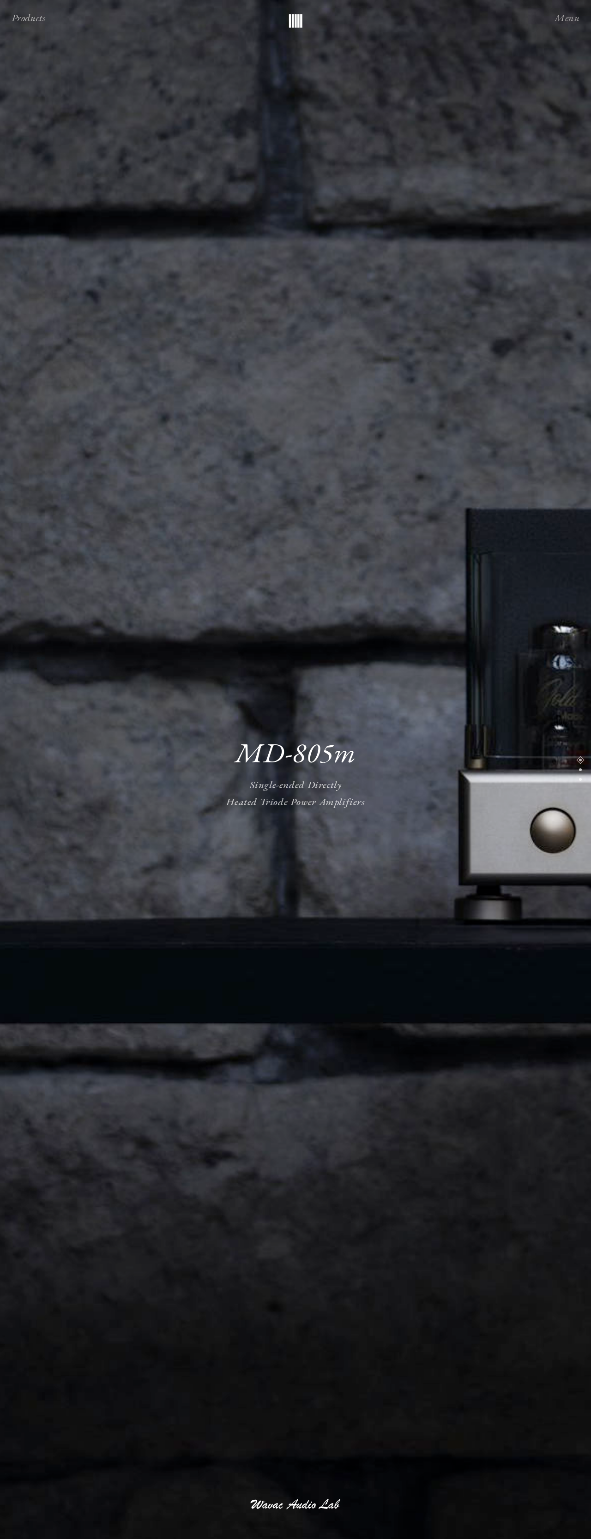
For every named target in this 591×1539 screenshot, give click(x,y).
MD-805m (295, 752)
